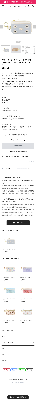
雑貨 (3, 348)
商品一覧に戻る (18, 223)
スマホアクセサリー (7, 342)
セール (4, 336)
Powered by (18, 382)
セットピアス (5, 360)
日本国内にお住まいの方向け (18, 151)
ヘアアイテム (5, 354)
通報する (31, 161)
